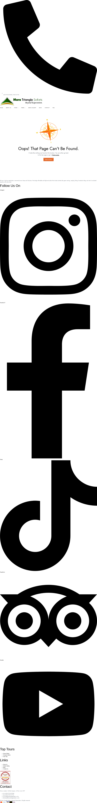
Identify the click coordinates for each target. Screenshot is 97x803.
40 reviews (5, 778)
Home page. (55, 155)
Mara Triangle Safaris (5, 775)
